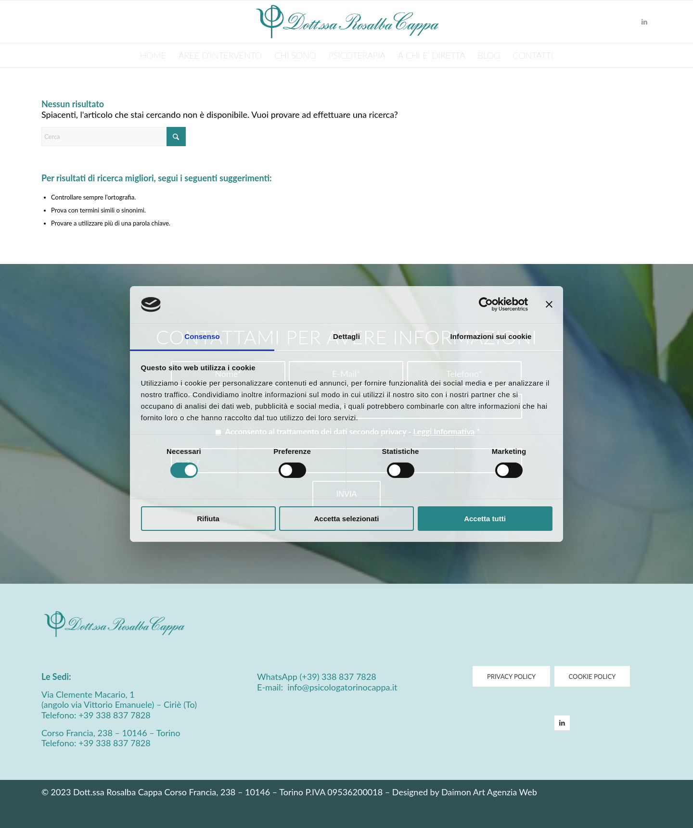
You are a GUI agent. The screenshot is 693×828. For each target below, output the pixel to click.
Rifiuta (208, 518)
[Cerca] (113, 136)
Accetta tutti (485, 518)
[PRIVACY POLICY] (511, 677)
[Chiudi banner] (549, 304)
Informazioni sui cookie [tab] (491, 336)
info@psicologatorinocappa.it (341, 687)
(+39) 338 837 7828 (338, 676)
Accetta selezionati (346, 518)
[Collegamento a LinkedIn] (644, 21)
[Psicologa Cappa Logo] (346, 21)
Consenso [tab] (201, 336)
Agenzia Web (512, 792)
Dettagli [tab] (346, 336)
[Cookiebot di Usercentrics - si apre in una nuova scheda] (486, 304)
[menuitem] (153, 55)
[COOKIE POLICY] (592, 677)
